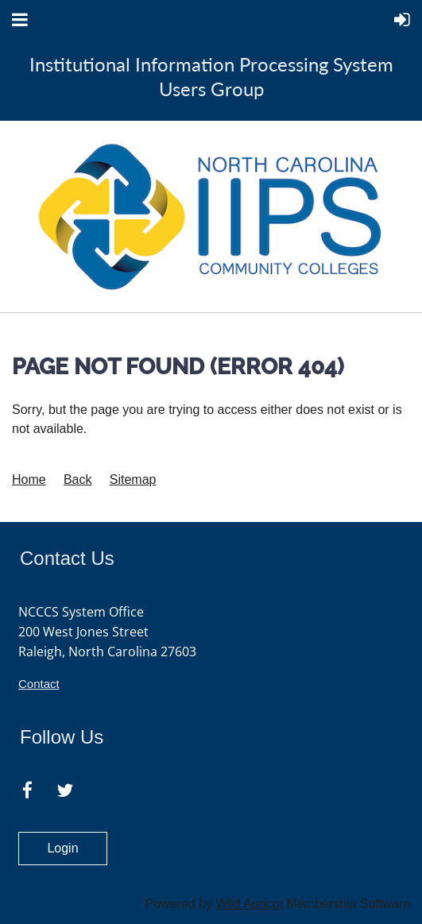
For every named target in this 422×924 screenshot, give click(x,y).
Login (62, 848)
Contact (39, 683)
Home (29, 479)
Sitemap (133, 479)
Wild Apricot (248, 903)
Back (78, 479)
